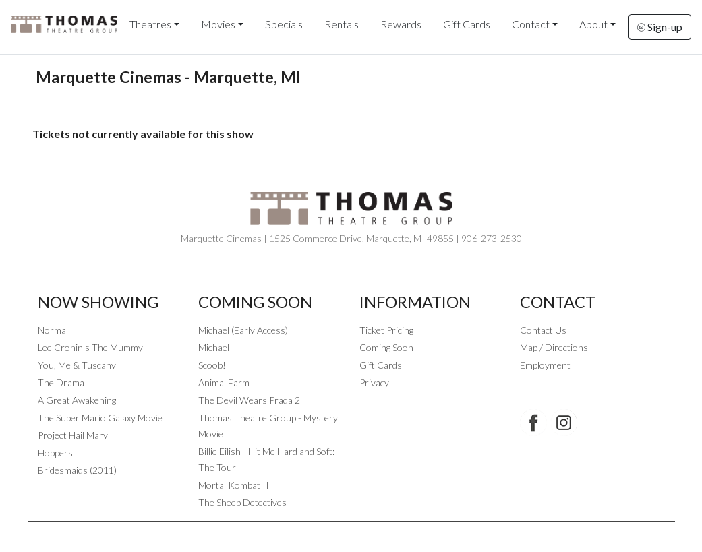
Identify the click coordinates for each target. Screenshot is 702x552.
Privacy (374, 382)
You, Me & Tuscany (77, 365)
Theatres (150, 24)
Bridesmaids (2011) (77, 470)
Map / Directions (554, 347)
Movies (218, 24)
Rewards (400, 24)
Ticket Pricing (386, 330)
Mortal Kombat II (233, 485)
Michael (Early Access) (243, 330)
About (593, 24)
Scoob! (212, 365)
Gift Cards (466, 24)
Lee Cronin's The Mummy (90, 347)
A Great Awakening (77, 400)
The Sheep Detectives (242, 502)
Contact (531, 24)
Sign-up (659, 26)
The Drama (61, 382)
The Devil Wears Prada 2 (249, 400)
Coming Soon (386, 347)
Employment (545, 365)
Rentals (341, 24)
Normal (53, 330)
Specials (284, 24)
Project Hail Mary (73, 435)
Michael (213, 347)
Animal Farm (224, 382)
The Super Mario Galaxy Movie (100, 417)
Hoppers (55, 452)
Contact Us (543, 330)
